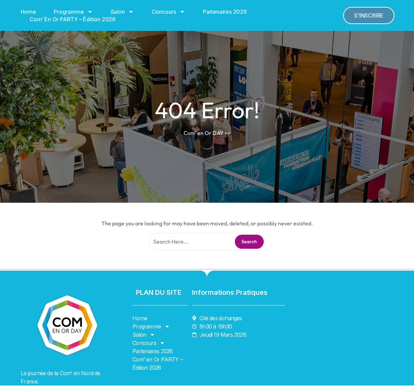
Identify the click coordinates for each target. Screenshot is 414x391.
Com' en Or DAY (204, 133)
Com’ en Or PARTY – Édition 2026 (73, 19)
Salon (122, 11)
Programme (73, 11)
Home (28, 11)
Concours (168, 11)
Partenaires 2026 (225, 11)
